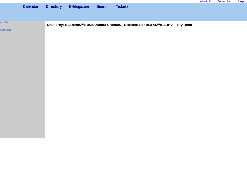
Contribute (5, 29)
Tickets (118, 6)
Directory (48, 6)
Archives (4, 22)
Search (98, 6)
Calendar (25, 6)
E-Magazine (71, 6)
